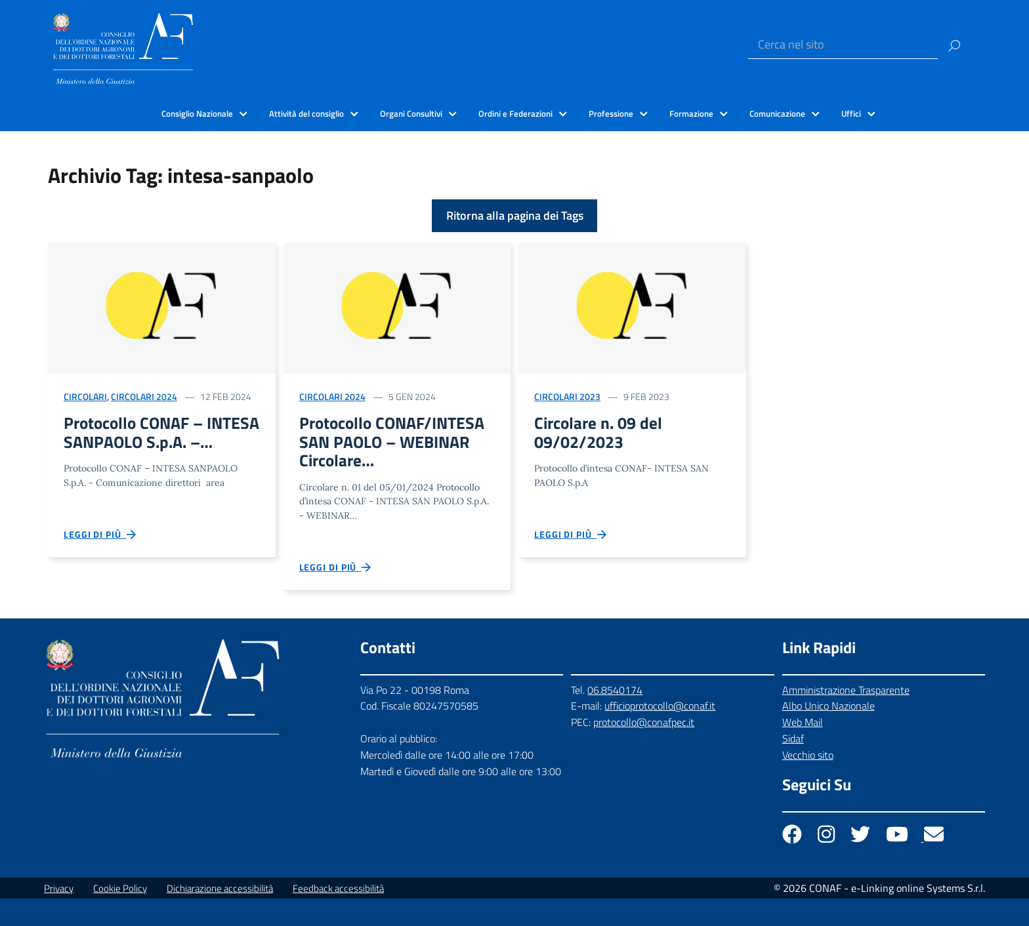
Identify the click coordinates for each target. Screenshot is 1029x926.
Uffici (851, 113)
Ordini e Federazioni (515, 113)
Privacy (59, 915)
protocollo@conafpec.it (643, 750)
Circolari (85, 396)
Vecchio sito (807, 783)
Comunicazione (777, 113)
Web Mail (802, 750)
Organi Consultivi (411, 113)
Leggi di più (100, 560)
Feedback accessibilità (338, 915)
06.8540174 (614, 717)
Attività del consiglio (306, 113)
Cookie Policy (120, 915)
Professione (611, 113)
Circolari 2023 (567, 396)
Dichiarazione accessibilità (220, 915)
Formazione (691, 113)
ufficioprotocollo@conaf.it (659, 734)
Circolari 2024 (144, 396)
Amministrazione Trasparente (846, 717)
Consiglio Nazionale (197, 113)
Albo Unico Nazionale (828, 734)
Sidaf (793, 767)
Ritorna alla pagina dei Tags (514, 215)
